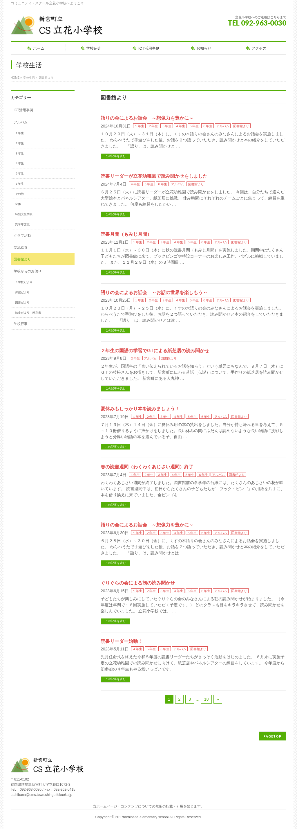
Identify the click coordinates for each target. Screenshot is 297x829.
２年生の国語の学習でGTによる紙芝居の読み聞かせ (155, 350)
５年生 (194, 126)
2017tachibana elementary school (142, 817)
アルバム (222, 126)
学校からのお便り (27, 271)
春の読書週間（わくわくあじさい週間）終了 (147, 466)
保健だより (22, 292)
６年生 (207, 126)
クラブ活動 (22, 235)
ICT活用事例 (23, 110)
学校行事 (21, 324)
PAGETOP (272, 736)
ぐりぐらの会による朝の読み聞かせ (138, 582)
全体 (18, 204)
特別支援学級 (23, 214)
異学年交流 (22, 224)
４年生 (180, 126)
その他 (19, 193)
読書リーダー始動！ (121, 641)
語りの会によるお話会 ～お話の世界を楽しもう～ (154, 292)
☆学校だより (23, 282)
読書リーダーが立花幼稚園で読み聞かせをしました (154, 176)
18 (206, 699)
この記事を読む (115, 156)
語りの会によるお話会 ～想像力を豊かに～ (147, 118)
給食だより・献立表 (28, 312)
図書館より (241, 126)
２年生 (153, 126)
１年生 (139, 126)
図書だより (22, 302)
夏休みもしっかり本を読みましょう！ (140, 408)
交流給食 (21, 247)
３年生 (166, 126)
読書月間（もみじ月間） (126, 234)
